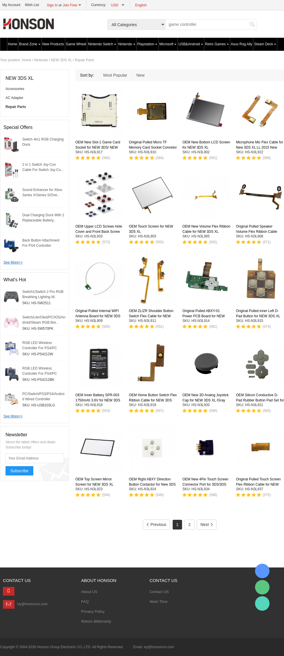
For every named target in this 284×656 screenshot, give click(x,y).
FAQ (85, 601)
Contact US (159, 592)
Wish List (32, 5)
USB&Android (191, 44)
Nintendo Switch (102, 44)
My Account (11, 5)
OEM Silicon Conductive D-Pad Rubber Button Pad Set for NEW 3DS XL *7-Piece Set (260, 400)
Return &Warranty (96, 621)
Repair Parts (84, 60)
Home (12, 44)
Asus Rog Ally (241, 44)
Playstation (147, 44)
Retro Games (217, 44)
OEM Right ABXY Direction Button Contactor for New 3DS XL (152, 484)
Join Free (70, 5)
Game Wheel (76, 44)
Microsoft (168, 44)
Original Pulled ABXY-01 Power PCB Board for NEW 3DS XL (203, 316)
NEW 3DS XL (61, 60)
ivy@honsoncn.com (32, 604)
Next (207, 524)
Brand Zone (30, 44)
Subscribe (19, 470)
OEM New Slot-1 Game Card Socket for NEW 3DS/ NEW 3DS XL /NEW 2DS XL (97, 147)
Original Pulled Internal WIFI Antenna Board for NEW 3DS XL (97, 316)
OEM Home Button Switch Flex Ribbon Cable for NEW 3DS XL (153, 400)
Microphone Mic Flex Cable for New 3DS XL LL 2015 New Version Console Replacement (259, 147)
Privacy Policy (93, 611)
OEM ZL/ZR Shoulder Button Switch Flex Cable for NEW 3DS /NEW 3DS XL (151, 316)
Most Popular (115, 75)
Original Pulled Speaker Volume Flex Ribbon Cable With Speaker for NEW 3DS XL (260, 231)
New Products (53, 44)
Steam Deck (265, 44)
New (140, 75)
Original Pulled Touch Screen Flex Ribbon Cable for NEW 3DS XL (258, 484)
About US (89, 592)
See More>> (13, 262)
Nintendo (126, 44)
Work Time (159, 601)
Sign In (52, 5)
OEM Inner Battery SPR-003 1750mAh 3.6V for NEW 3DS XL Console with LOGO (97, 400)
